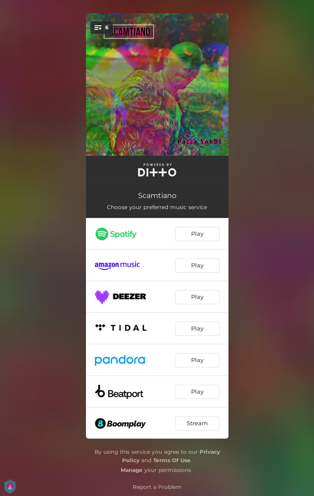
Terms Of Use (172, 460)
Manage (132, 470)
